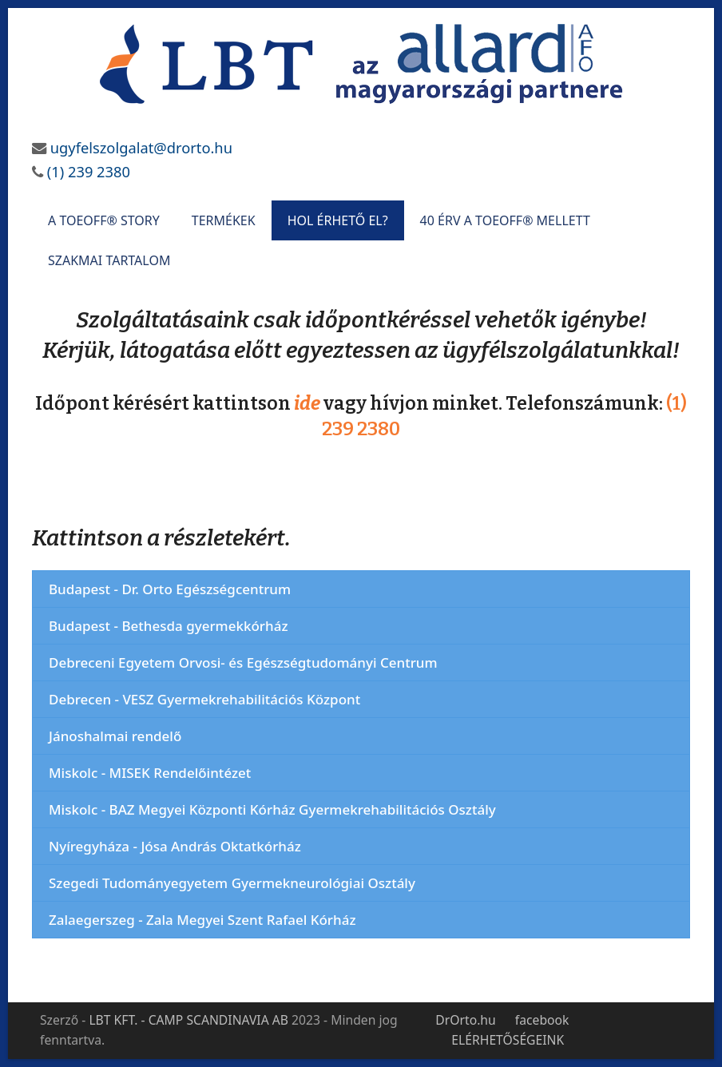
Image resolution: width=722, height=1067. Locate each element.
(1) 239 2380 (86, 171)
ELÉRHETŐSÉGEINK (507, 1040)
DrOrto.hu (465, 1020)
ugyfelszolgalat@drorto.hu (141, 147)
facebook (542, 1020)
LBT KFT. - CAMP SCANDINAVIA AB (188, 1020)
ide (307, 403)
